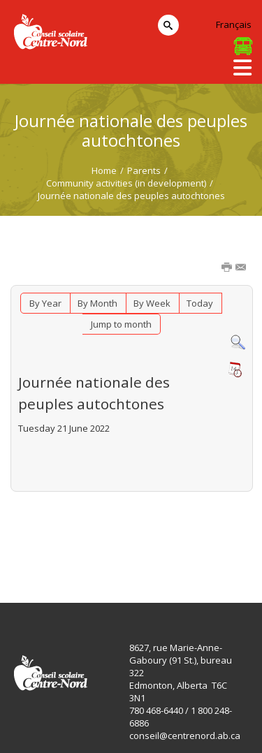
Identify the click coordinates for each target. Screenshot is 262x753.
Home (104, 170)
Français (234, 24)
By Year (45, 303)
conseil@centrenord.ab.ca (184, 735)
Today (200, 303)
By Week (151, 303)
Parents (144, 170)
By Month (97, 303)
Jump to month (121, 324)
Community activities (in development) (126, 183)
